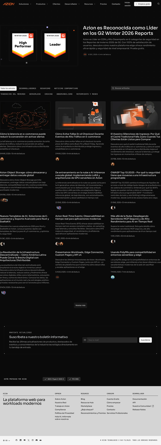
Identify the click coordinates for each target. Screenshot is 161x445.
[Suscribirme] (145, 340)
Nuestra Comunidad (143, 406)
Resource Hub (87, 402)
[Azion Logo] (8, 4)
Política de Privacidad (64, 413)
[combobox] (5, 440)
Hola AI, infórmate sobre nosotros (63, 417)
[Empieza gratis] (142, 4)
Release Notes (139, 409)
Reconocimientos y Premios (93, 413)
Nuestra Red (60, 402)
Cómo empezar (113, 402)
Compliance (60, 409)
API (134, 402)
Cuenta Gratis (113, 399)
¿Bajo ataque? (87, 409)
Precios (110, 406)
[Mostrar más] (80, 305)
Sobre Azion (60, 399)
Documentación (140, 399)
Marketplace (86, 406)
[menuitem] (28, 88)
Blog (83, 399)
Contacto (111, 409)
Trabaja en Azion (62, 406)
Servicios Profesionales (117, 413)
